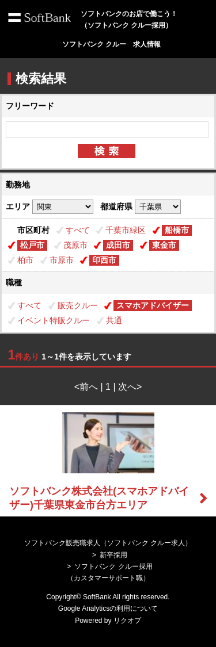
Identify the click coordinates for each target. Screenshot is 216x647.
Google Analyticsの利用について (108, 608)
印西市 (104, 260)
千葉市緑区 (125, 230)
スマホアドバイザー (152, 305)
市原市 (62, 260)
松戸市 (32, 245)
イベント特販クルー (53, 320)
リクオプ (127, 621)
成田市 (118, 245)
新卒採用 (113, 555)
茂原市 (75, 245)
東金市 (164, 245)
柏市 (25, 260)
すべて (78, 230)
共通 (114, 320)
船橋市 (177, 230)
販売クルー (78, 305)
